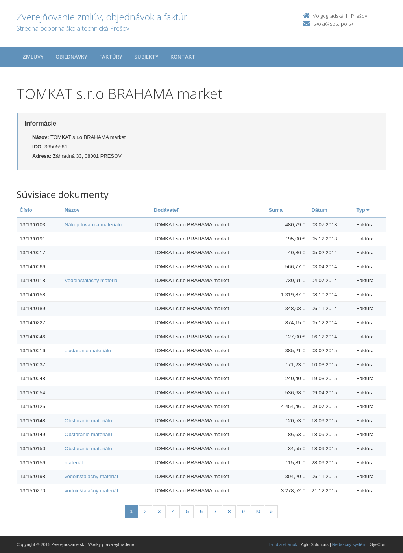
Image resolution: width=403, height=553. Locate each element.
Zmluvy (33, 56)
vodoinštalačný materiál (91, 476)
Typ (362, 210)
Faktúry (110, 56)
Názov (72, 210)
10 (257, 511)
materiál (74, 463)
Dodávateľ (166, 210)
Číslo (26, 210)
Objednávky (71, 56)
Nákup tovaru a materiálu (93, 224)
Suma (276, 210)
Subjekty (146, 56)
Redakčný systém (349, 544)
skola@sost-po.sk (333, 23)
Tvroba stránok (282, 544)
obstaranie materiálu (88, 350)
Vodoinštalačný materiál (91, 280)
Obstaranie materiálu (88, 421)
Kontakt (182, 56)
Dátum (319, 210)
